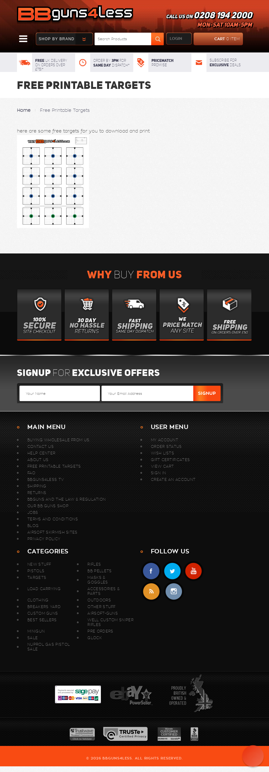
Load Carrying (44, 588)
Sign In (158, 472)
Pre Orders (100, 631)
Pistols (35, 570)
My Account (164, 440)
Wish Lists (162, 453)
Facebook (151, 571)
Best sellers (42, 619)
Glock (94, 637)
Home (23, 110)
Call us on (209, 20)
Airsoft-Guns (102, 613)
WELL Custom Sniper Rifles (110, 622)
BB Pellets (99, 570)
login (176, 38)
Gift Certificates (170, 459)
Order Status (166, 446)
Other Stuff (101, 606)
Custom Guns (42, 613)
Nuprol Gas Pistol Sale (48, 646)
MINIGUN (36, 631)
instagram (173, 591)
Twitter (172, 571)
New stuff (39, 564)
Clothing (37, 600)
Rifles (94, 564)
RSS (151, 591)
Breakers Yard (44, 606)
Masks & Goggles (97, 579)
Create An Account (173, 479)
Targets (36, 577)
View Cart (162, 466)
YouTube (193, 571)
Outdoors (99, 600)
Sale (32, 637)
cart (216, 39)
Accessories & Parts (103, 591)
